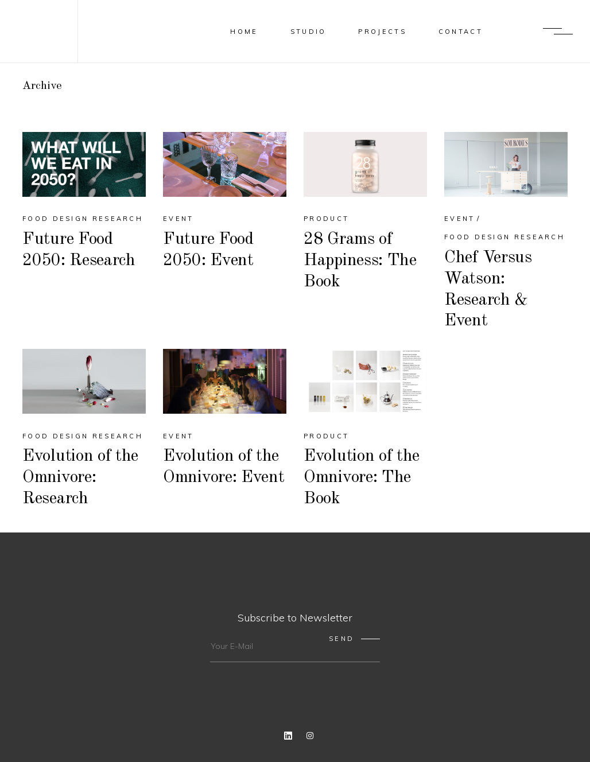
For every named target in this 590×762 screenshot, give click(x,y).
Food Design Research (82, 219)
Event (178, 219)
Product (326, 219)
